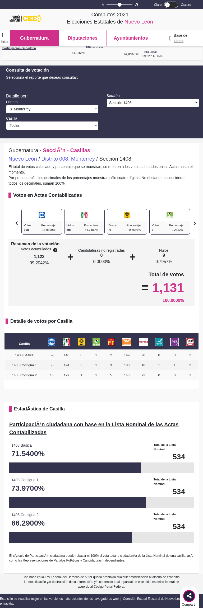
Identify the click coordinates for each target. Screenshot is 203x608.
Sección (113, 95)
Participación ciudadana (19, 48)
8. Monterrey (19, 109)
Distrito (12, 102)
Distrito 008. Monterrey (68, 159)
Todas (14, 125)
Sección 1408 (120, 103)
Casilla (11, 118)
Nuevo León (22, 159)
